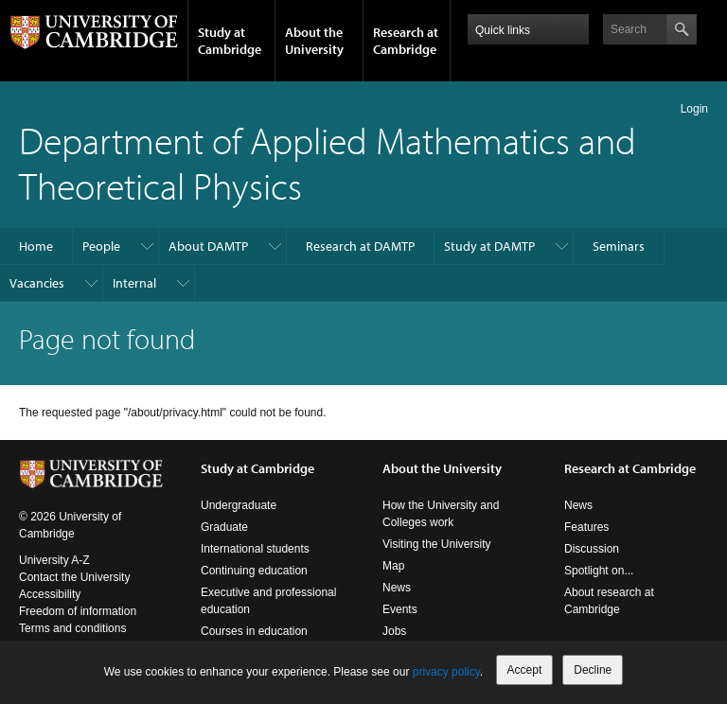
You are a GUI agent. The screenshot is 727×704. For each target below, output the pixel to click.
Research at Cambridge (405, 41)
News (396, 587)
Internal (134, 282)
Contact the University (74, 577)
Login (694, 108)
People (101, 246)
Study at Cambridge (229, 41)
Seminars (619, 246)
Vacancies (36, 282)
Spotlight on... (598, 570)
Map (393, 565)
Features (586, 527)
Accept (524, 670)
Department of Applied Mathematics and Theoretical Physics (327, 162)
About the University (314, 41)
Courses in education (254, 631)
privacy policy (446, 671)
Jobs (394, 631)
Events (399, 609)
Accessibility (49, 594)
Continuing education (254, 570)
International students (255, 548)
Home (36, 246)
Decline (593, 670)
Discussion (591, 548)
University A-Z (54, 560)
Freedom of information (77, 611)
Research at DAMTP (360, 246)
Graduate (224, 527)
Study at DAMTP (489, 246)
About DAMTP (208, 246)
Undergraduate (238, 505)
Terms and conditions (72, 628)
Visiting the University (436, 544)
